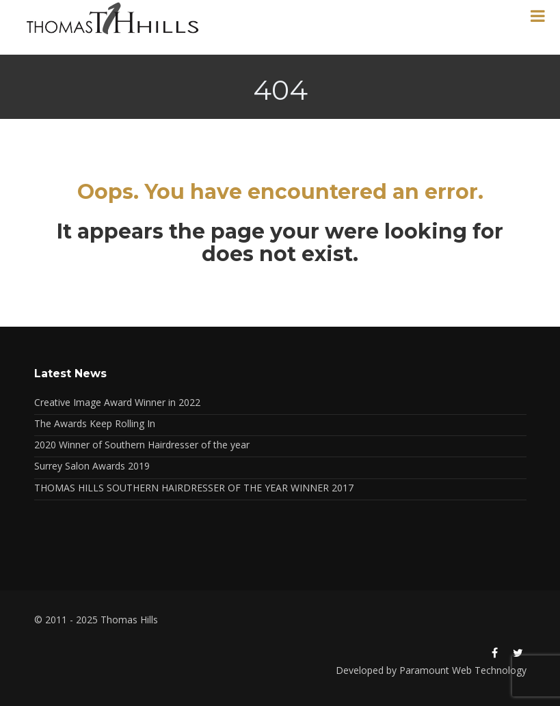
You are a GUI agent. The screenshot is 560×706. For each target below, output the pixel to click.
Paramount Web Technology (462, 670)
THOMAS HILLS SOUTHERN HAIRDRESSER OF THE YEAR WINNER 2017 (194, 487)
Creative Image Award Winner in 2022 (117, 402)
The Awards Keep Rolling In (94, 423)
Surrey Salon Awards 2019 (92, 465)
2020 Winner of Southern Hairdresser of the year (142, 444)
